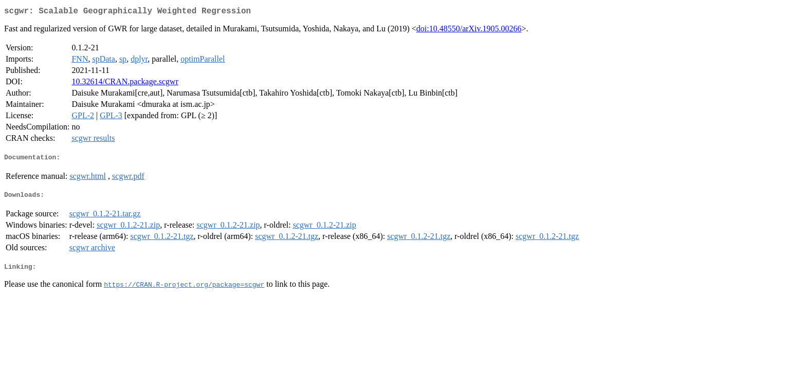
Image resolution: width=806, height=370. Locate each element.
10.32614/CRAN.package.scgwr (124, 83)
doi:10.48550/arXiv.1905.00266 (469, 30)
